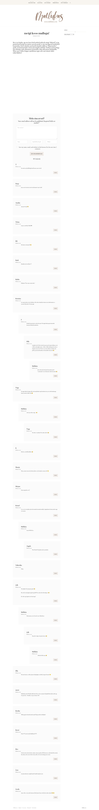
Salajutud (39, 2)
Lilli (17, 585)
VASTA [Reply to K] (55, 456)
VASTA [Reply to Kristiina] (55, 308)
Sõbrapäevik (56, 2)
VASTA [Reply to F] (55, 329)
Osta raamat (47, 2)
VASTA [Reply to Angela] (55, 554)
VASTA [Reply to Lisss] (55, 778)
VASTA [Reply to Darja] (55, 191)
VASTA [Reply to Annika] (55, 211)
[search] (70, 2)
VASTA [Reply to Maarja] (55, 475)
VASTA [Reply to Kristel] (55, 515)
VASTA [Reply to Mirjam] (55, 494)
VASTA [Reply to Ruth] (55, 268)
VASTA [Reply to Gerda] (55, 797)
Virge (17, 388)
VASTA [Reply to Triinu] (55, 230)
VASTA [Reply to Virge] (55, 397)
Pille (28, 342)
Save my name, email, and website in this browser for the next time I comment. (38, 148)
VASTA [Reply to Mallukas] (55, 375)
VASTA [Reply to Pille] (55, 354)
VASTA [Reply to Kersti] (55, 738)
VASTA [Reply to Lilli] (55, 600)
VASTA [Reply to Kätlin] (55, 287)
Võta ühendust (64, 2)
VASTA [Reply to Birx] (55, 759)
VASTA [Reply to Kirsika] (55, 719)
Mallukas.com (32, 2)
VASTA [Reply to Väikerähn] (55, 573)
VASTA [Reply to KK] (55, 249)
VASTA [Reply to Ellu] (55, 679)
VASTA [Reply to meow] (55, 699)
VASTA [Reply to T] (55, 172)
